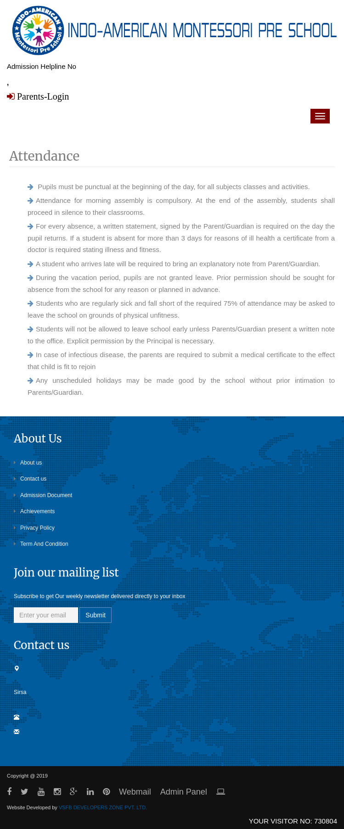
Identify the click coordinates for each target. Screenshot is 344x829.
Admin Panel (183, 791)
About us (28, 462)
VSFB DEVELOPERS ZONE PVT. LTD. (103, 807)
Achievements (34, 511)
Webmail (135, 791)
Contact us (30, 479)
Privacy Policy (34, 528)
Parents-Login (42, 96)
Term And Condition (41, 544)
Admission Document (43, 495)
